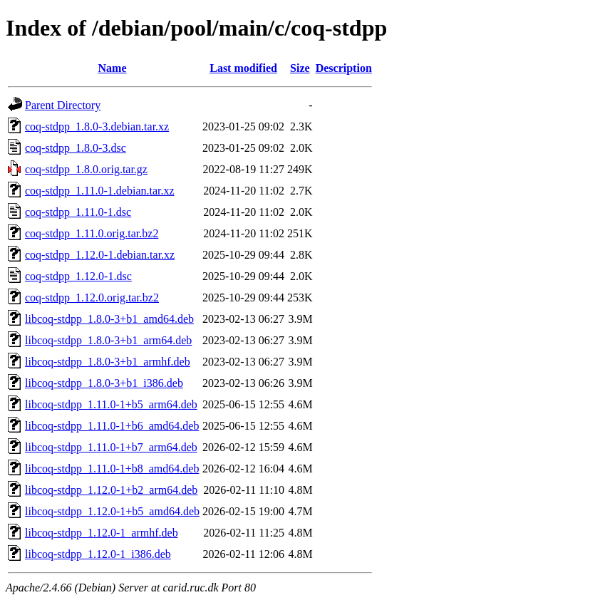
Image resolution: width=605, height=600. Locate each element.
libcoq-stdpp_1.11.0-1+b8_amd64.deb (112, 468)
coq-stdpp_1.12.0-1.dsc (78, 276)
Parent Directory (62, 105)
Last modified (243, 68)
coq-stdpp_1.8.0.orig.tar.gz (86, 169)
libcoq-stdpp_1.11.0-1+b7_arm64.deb (111, 447)
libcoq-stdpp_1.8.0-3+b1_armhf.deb (107, 362)
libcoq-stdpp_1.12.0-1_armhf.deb (101, 533)
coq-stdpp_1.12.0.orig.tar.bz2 (92, 297)
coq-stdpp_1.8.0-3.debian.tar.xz (97, 126)
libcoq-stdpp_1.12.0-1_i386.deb (98, 554)
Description (344, 68)
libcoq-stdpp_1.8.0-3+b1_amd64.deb (109, 319)
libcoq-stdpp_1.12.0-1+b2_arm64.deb (111, 490)
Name (112, 68)
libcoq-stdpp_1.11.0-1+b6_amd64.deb (112, 426)
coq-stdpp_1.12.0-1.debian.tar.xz (100, 255)
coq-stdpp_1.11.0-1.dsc (78, 212)
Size (300, 68)
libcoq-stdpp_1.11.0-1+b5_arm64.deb (111, 404)
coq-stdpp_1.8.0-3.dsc (75, 148)
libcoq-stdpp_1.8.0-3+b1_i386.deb (104, 383)
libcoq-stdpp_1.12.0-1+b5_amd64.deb (112, 511)
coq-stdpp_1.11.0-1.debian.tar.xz (100, 191)
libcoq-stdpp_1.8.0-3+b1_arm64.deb (108, 340)
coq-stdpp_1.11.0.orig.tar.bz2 (91, 233)
